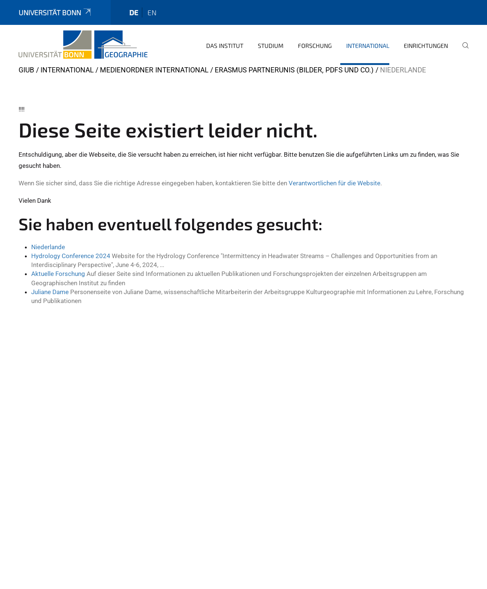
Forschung (315, 45)
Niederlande (48, 247)
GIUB (26, 70)
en (151, 12)
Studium (270, 45)
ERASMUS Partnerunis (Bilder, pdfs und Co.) (294, 70)
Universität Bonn (55, 12)
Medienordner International (154, 70)
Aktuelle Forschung (58, 273)
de (133, 12)
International (367, 45)
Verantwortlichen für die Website (334, 183)
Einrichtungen (426, 45)
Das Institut (224, 45)
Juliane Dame (50, 292)
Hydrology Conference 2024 (70, 256)
